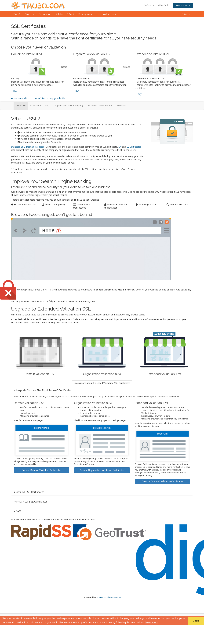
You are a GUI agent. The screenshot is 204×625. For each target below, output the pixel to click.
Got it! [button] (196, 620)
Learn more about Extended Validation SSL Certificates (102, 382)
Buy (15, 90)
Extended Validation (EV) (100, 105)
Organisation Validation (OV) (68, 105)
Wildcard (121, 105)
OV (119, 146)
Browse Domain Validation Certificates (42, 469)
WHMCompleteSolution (108, 597)
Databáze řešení (64, 14)
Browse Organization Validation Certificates (102, 469)
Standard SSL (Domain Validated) (28, 146)
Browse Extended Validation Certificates (162, 481)
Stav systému (85, 14)
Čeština (149, 5)
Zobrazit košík (183, 5)
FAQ (18, 511)
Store (29, 14)
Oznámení (44, 14)
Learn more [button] (151, 622)
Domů (17, 14)
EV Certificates (134, 146)
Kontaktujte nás (107, 14)
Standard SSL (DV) (39, 105)
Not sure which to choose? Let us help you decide (38, 98)
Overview (21, 105)
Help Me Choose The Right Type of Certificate (43, 390)
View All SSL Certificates (30, 492)
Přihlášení (163, 5)
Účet (186, 14)
